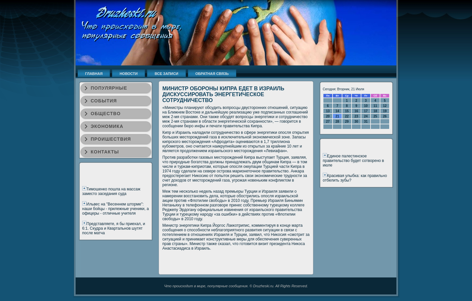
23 (356, 116)
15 (347, 111)
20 (328, 116)
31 (366, 121)
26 (385, 116)
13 (328, 111)
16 (356, 111)
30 (356, 121)
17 (366, 111)
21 (337, 116)
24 (366, 116)
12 (385, 106)
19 (385, 111)
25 (375, 116)
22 (347, 116)
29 (347, 121)
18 (375, 111)
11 (375, 106)
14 (337, 111)
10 (366, 106)
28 (337, 121)
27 (328, 121)
